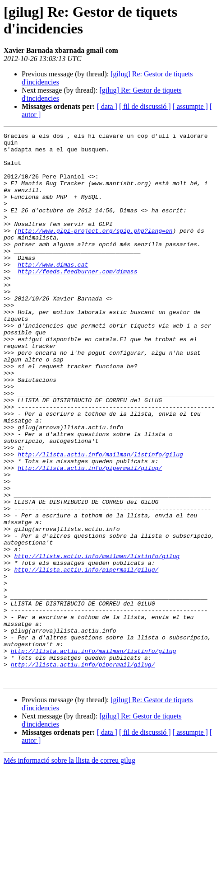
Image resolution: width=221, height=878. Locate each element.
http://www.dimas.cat (53, 291)
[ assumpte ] (190, 106)
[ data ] (107, 106)
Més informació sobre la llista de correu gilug (69, 870)
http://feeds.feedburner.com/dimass (77, 300)
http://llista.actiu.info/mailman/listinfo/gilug (100, 519)
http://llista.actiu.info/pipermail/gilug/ (90, 535)
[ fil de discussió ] (145, 106)
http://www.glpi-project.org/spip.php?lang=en (95, 251)
